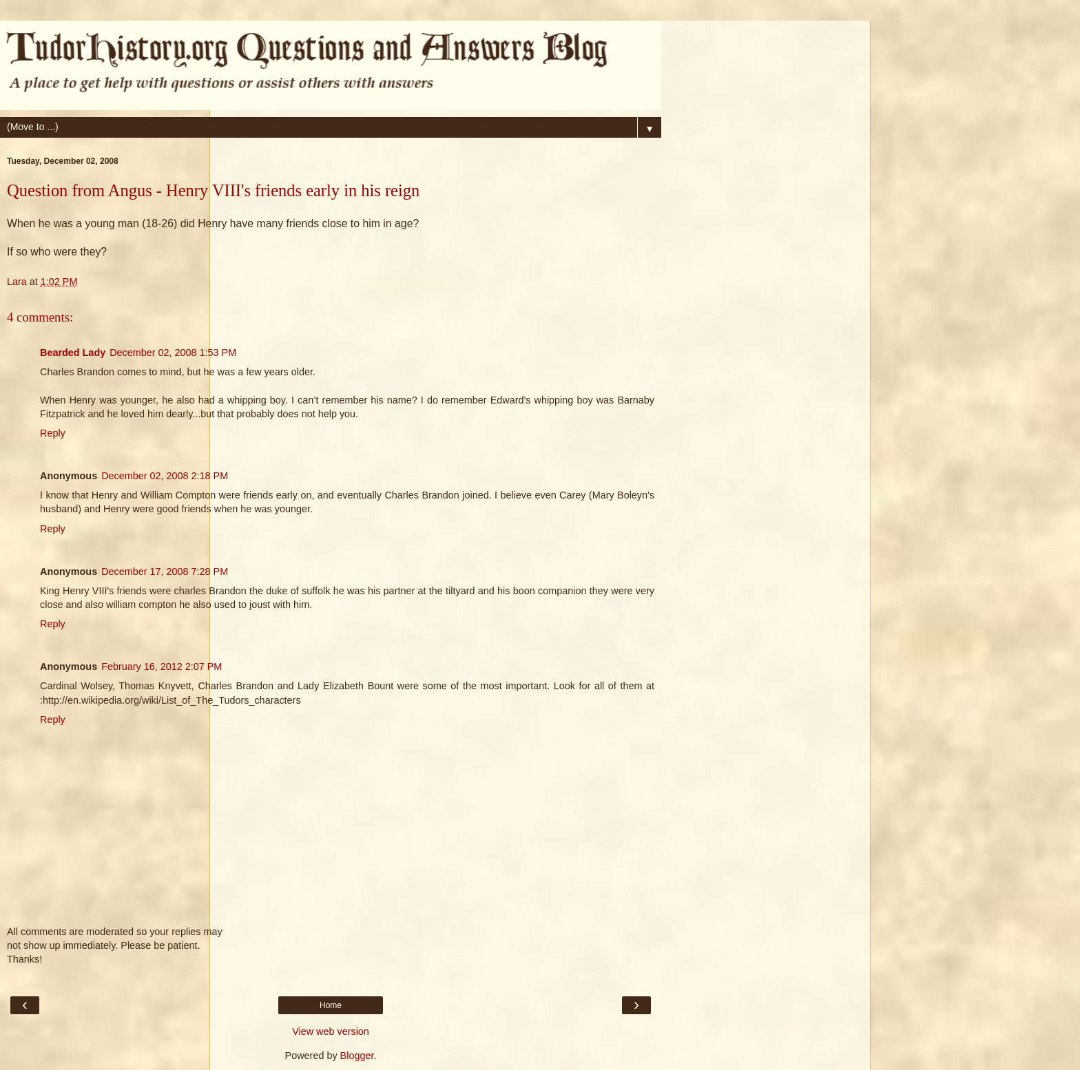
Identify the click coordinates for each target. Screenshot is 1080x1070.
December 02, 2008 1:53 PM (173, 352)
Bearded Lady (72, 352)
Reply (52, 433)
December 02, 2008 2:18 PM (164, 475)
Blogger (357, 1055)
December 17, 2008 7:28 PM (164, 571)
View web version (330, 1031)
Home (331, 1005)
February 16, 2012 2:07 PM (161, 666)
